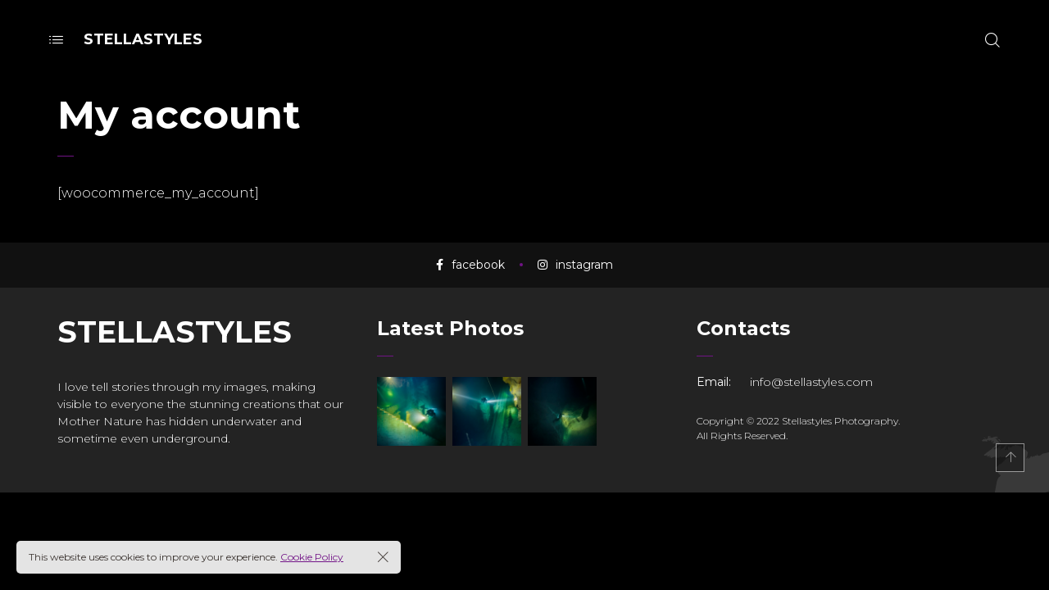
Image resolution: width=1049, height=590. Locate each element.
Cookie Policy (311, 557)
